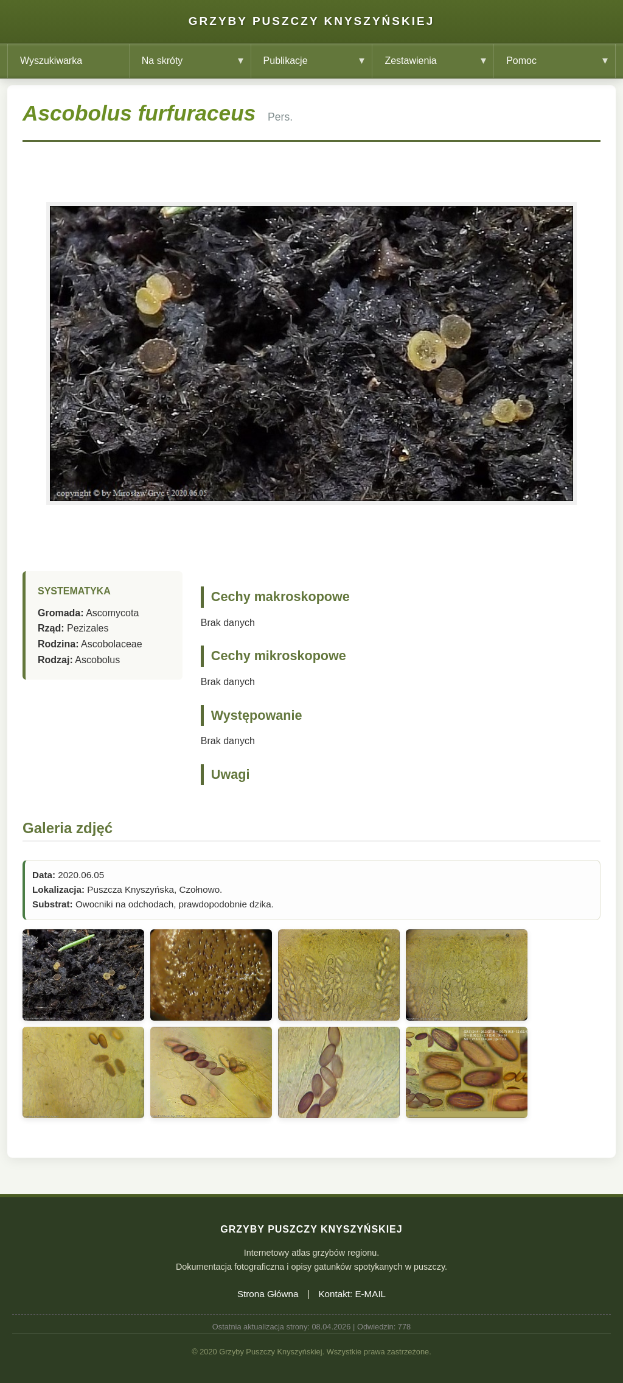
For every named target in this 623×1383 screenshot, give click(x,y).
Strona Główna (267, 1294)
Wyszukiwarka (51, 60)
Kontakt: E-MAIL (352, 1294)
